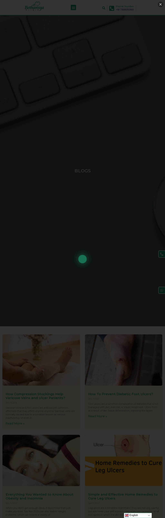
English (131, 515)
